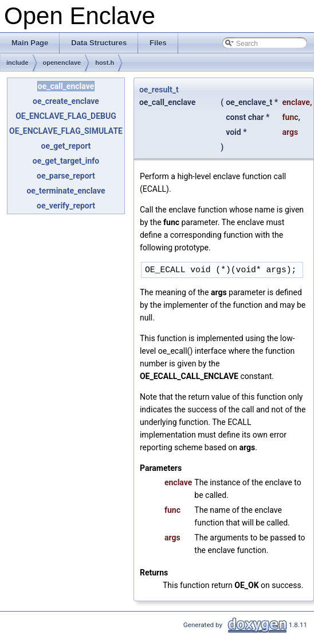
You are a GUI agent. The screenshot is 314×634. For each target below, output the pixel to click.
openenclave (62, 62)
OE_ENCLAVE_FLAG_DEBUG (65, 116)
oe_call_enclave (66, 86)
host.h (104, 62)
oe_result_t (159, 89)
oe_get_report (66, 145)
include (17, 62)
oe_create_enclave (66, 101)
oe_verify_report (66, 205)
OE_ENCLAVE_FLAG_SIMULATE (66, 131)
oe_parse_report (66, 175)
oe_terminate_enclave (65, 190)
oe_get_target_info (66, 160)
